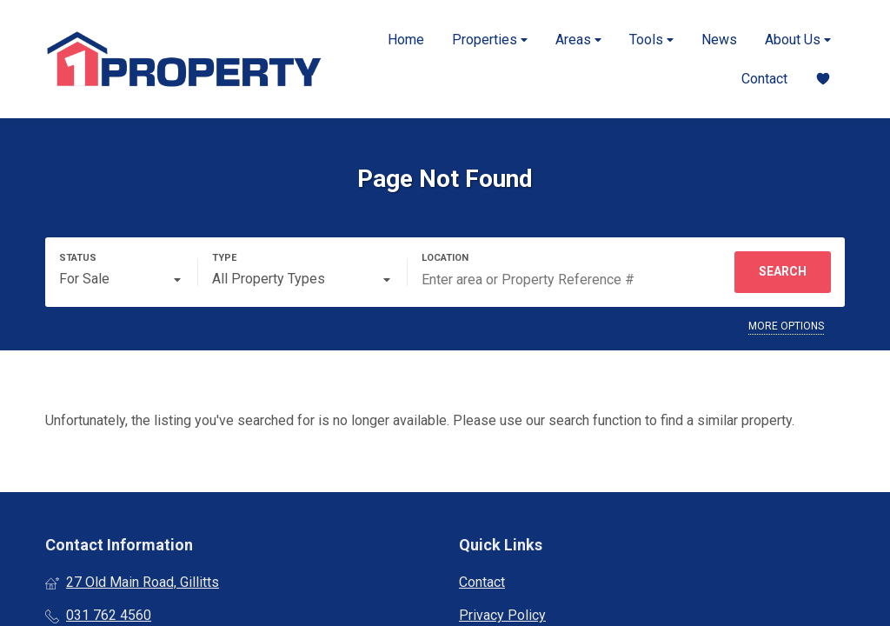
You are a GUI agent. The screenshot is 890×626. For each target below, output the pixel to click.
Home (406, 39)
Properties (490, 39)
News (719, 39)
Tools (651, 39)
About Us (798, 39)
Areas (578, 39)
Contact (764, 78)
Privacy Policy (502, 615)
